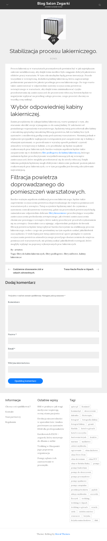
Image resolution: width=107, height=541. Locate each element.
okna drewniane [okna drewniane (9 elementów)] (78, 459)
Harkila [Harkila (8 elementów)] (74, 428)
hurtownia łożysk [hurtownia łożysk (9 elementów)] (78, 437)
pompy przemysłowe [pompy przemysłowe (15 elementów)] (80, 476)
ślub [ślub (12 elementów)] (96, 520)
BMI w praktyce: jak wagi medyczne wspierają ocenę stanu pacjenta (50, 410)
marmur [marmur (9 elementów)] (74, 441)
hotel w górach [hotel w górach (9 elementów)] (88, 428)
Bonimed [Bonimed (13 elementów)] (85, 406)
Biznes (53, 59)
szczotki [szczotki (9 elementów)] (94, 494)
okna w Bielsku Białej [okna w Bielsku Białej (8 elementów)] (80, 463)
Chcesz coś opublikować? (18, 406)
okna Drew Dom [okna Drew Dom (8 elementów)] (78, 455)
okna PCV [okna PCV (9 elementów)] (93, 459)
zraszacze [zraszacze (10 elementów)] (75, 516)
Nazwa (12, 334)
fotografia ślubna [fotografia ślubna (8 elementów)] (89, 420)
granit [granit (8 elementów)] (91, 424)
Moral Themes (62, 534)
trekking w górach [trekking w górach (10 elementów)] (79, 507)
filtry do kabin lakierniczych (30, 253)
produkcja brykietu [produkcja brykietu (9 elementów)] (79, 490)
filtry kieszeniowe (58, 213)
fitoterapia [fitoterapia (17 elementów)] (87, 415)
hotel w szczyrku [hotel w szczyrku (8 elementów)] (78, 433)
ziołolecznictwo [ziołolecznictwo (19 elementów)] (86, 511)
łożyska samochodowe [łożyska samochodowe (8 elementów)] (81, 520)
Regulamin (10, 422)
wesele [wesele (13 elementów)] (94, 507)
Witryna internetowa (18, 363)
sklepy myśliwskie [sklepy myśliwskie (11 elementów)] (79, 494)
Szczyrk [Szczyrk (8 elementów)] (74, 498)
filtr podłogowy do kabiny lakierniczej (61, 152)
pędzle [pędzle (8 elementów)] (95, 490)
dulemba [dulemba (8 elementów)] (74, 415)
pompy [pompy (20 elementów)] (96, 463)
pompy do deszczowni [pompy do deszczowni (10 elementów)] (81, 472)
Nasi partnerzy (13, 417)
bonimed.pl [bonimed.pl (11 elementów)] (76, 411)
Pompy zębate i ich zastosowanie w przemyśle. (46, 461)
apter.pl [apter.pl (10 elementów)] (74, 406)
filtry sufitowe (71, 253)
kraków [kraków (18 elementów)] (93, 437)
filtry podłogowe (54, 253)
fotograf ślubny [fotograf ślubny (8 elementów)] (78, 424)
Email (11, 348)
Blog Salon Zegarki (53, 3)
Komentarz (14, 302)
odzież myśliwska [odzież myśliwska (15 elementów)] (78, 446)
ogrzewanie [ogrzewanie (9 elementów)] (76, 450)
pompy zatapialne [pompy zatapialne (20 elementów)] (79, 485)
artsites (19, 249)
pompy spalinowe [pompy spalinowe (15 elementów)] (79, 481)
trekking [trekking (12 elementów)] (85, 498)
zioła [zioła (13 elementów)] (73, 511)
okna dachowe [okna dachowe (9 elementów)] (91, 450)
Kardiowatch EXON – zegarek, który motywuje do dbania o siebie (50, 437)
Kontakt (9, 411)
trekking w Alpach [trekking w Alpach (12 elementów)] (79, 503)
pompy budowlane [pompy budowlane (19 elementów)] (79, 468)
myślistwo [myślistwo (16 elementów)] (86, 441)
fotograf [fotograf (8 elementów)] (75, 420)
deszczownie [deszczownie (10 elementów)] (90, 411)
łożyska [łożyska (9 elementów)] (87, 516)
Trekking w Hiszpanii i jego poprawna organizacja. (48, 449)
